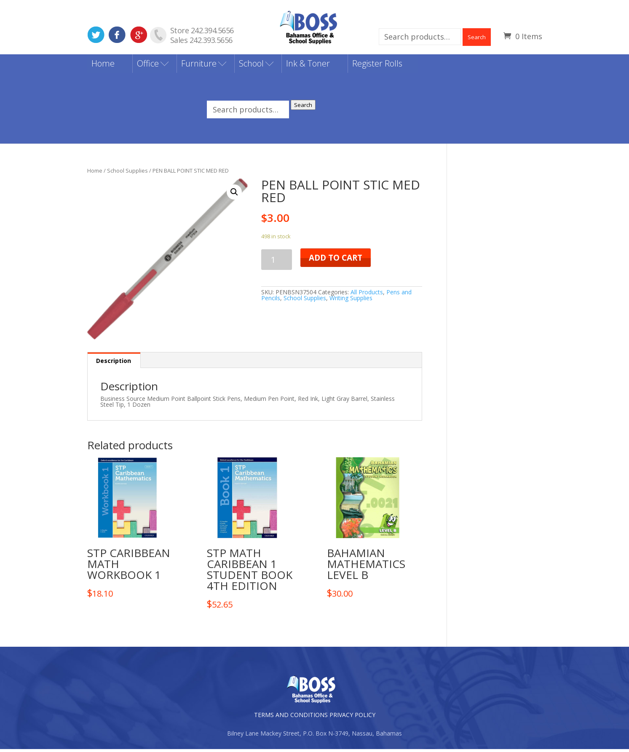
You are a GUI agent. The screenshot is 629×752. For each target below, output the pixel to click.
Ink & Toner (308, 66)
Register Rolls (377, 66)
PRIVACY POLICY (352, 718)
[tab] (114, 363)
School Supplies (127, 173)
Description (113, 364)
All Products (367, 295)
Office (148, 66)
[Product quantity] (276, 262)
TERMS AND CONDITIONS (291, 718)
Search (477, 37)
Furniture (199, 66)
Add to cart (335, 260)
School (251, 66)
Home (103, 66)
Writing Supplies (350, 300)
